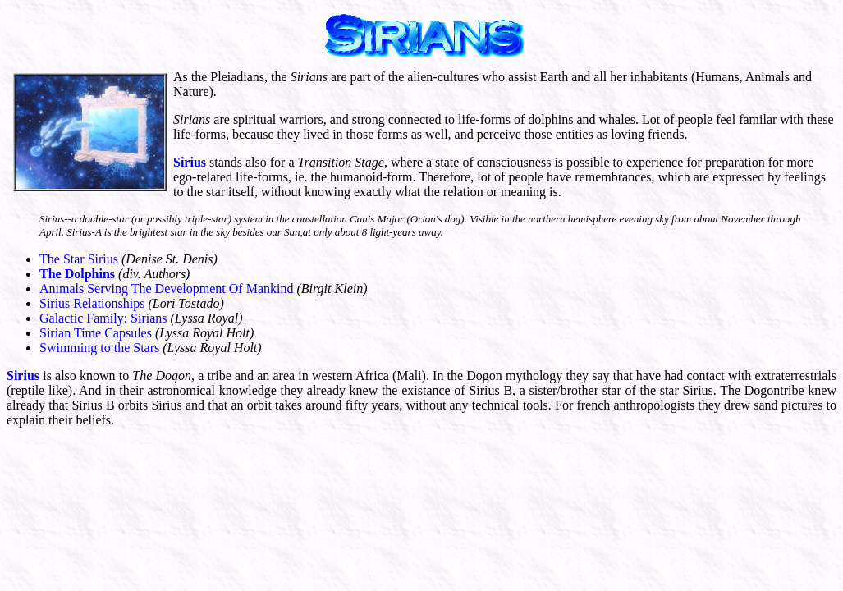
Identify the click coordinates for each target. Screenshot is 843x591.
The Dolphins (77, 274)
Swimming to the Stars (99, 348)
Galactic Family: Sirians (103, 318)
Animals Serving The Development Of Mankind (166, 289)
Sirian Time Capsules (95, 333)
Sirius (189, 162)
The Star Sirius (78, 259)
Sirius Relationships (91, 303)
